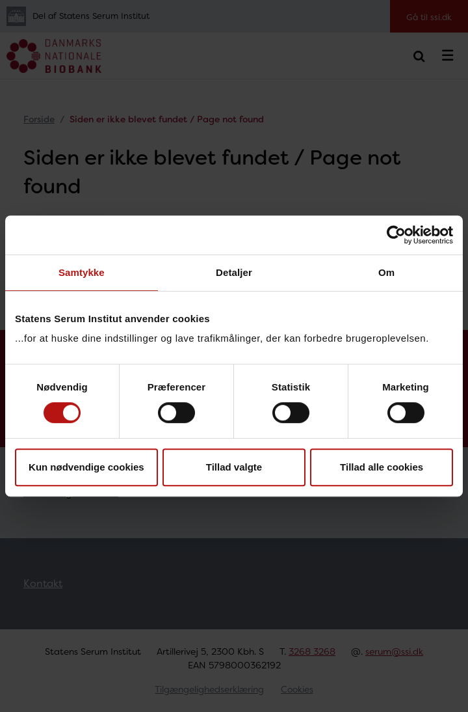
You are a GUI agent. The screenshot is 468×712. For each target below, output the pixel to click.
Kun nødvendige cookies (86, 466)
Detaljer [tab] (234, 272)
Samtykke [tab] (81, 272)
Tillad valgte (234, 466)
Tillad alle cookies (381, 466)
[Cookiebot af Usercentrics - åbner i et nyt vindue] (396, 235)
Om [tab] (386, 272)
